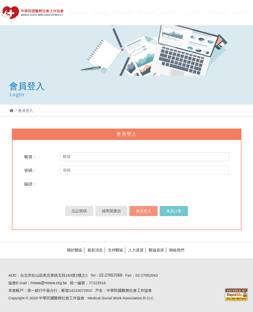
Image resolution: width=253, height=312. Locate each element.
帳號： (30, 157)
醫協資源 (154, 250)
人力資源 (133, 250)
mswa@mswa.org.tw (46, 283)
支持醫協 (113, 250)
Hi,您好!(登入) (207, 4)
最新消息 (92, 250)
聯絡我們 (174, 250)
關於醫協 (72, 250)
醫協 (32, 12)
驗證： (30, 184)
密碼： (30, 170)
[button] (194, 16)
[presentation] (97, 189)
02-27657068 (108, 275)
